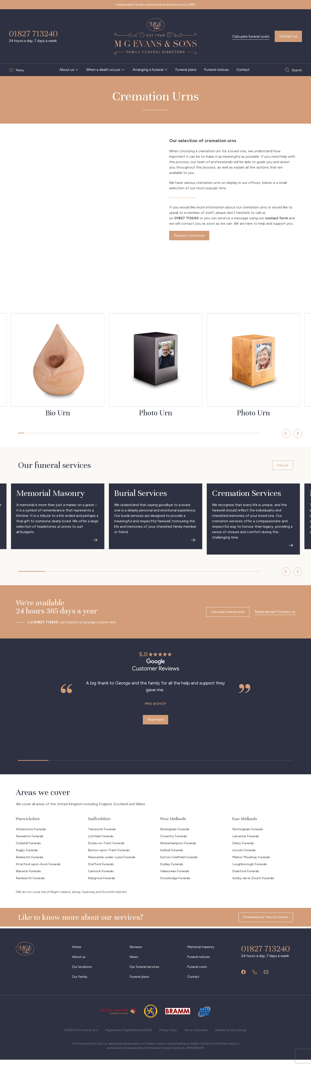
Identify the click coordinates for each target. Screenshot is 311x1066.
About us (66, 69)
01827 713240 (33, 33)
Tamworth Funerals (102, 835)
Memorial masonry (202, 952)
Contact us (288, 36)
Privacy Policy (169, 1035)
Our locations (83, 972)
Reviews (136, 952)
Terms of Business (199, 1035)
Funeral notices (216, 69)
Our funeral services (146, 972)
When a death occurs (103, 69)
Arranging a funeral (147, 69)
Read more (155, 722)
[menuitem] (68, 70)
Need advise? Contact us (275, 613)
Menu (20, 70)
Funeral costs (198, 972)
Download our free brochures (264, 923)
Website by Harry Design (237, 1035)
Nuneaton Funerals (30, 842)
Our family (80, 982)
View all (282, 466)
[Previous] (272, 433)
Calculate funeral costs (250, 36)
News (134, 962)
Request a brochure (190, 236)
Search (296, 70)
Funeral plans (185, 69)
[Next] (287, 433)
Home (77, 952)
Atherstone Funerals (31, 835)
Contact (243, 69)
